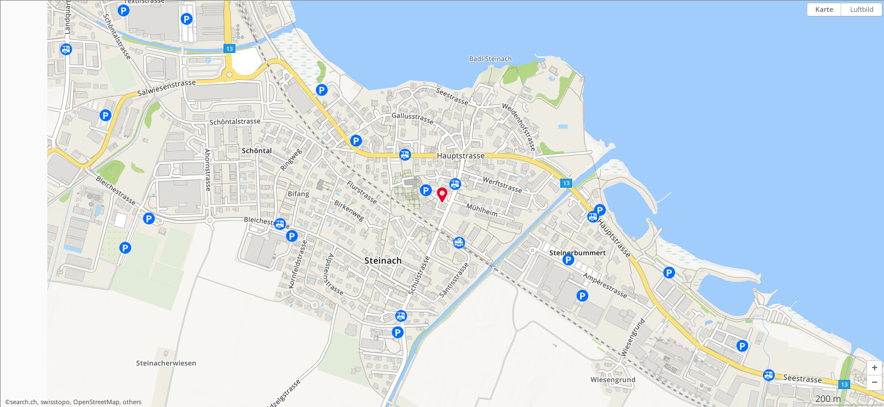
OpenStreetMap (96, 402)
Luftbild (861, 9)
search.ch (23, 402)
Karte (824, 9)
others (132, 402)
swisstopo (55, 402)
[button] (874, 368)
